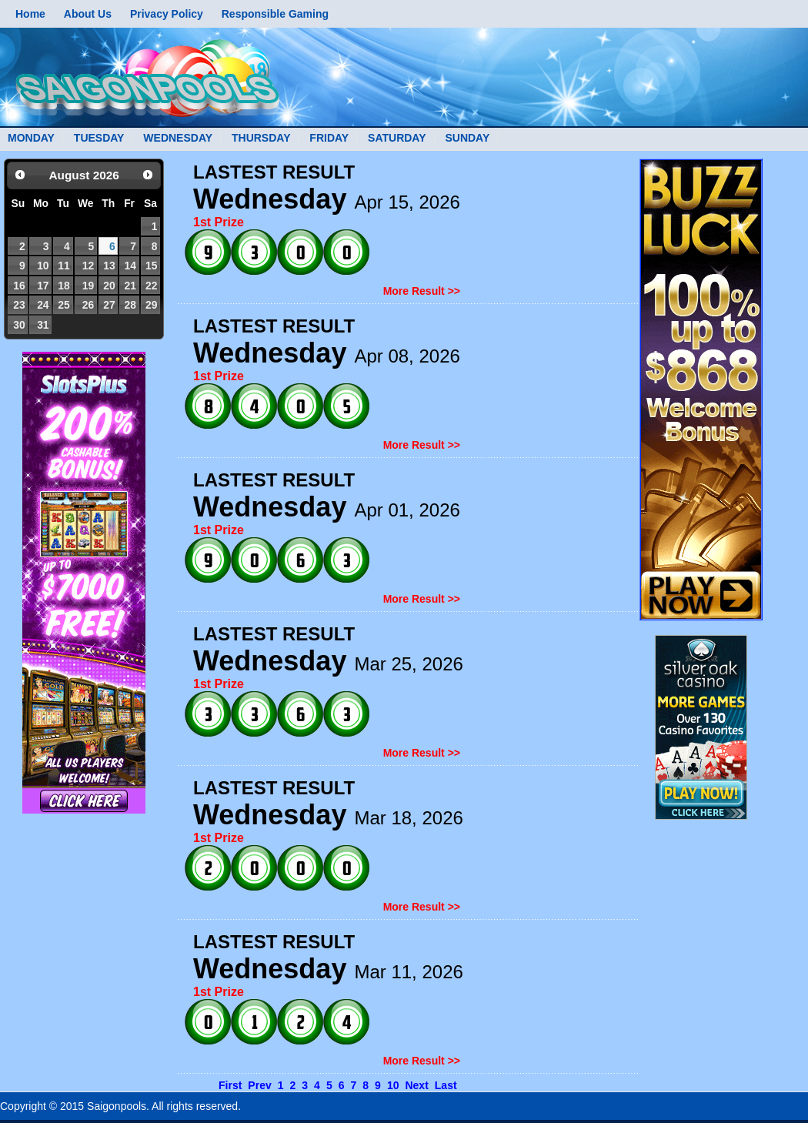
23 (19, 305)
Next (416, 1085)
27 (109, 305)
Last (446, 1085)
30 (19, 325)
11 (63, 265)
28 (129, 305)
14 (129, 265)
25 (63, 305)
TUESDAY (99, 138)
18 (63, 285)
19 (88, 285)
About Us (88, 14)
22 (151, 285)
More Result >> (421, 291)
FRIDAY (329, 138)
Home (30, 14)
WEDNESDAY (177, 138)
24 (42, 305)
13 (109, 265)
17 (42, 285)
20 (109, 285)
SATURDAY (397, 138)
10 (42, 265)
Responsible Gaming (275, 14)
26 (88, 305)
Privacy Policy (166, 14)
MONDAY (31, 138)
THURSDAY (261, 138)
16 (19, 285)
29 (151, 305)
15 (151, 265)
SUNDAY (467, 138)
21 (129, 285)
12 (88, 265)
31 (42, 325)
